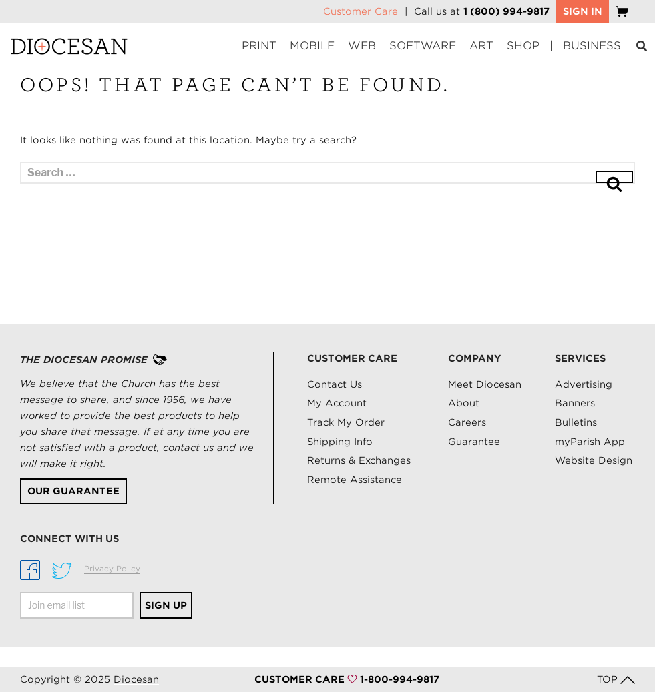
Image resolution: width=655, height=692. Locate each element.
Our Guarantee (73, 491)
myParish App (590, 441)
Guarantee (474, 441)
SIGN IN (582, 11)
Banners (575, 403)
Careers (467, 422)
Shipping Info (340, 441)
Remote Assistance (354, 479)
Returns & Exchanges (359, 460)
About (463, 403)
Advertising (583, 384)
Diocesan (136, 679)
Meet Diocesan (484, 384)
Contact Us (334, 384)
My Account (337, 403)
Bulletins (576, 422)
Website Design (593, 460)
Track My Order (346, 422)
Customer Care (360, 11)
